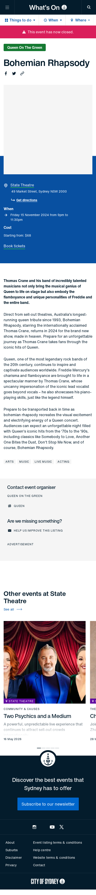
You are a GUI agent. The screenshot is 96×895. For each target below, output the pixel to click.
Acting (64, 462)
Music (24, 462)
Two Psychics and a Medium (37, 716)
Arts (9, 462)
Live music (43, 462)
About (9, 842)
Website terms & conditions (54, 857)
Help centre (42, 850)
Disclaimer (13, 857)
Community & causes (21, 709)
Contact (39, 865)
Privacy (11, 865)
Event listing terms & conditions (57, 842)
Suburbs (11, 850)
